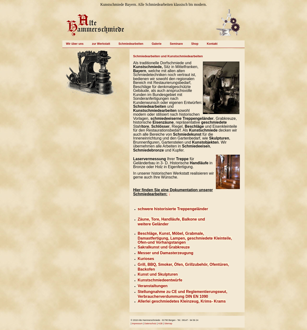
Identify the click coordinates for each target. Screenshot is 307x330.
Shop (194, 43)
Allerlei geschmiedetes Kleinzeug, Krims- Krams (182, 301)
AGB (160, 323)
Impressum (137, 323)
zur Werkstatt (101, 43)
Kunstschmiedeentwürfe (160, 280)
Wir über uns (74, 43)
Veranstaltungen (152, 286)
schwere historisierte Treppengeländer (173, 209)
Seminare (176, 43)
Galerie (156, 43)
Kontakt (212, 43)
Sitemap (168, 323)
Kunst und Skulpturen (158, 274)
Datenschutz (150, 323)
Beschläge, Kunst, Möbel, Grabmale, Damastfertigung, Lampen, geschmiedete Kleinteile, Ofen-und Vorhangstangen (185, 237)
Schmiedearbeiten (130, 43)
